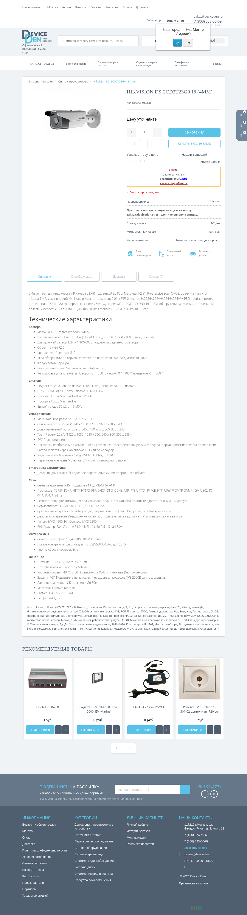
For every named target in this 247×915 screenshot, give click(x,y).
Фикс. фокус (105, 611)
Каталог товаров (42, 63)
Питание (132, 611)
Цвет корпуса (73, 616)
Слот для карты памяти (72, 629)
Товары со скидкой (35, 895)
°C (122, 620)
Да (201, 607)
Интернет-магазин (40, 81)
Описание (44, 276)
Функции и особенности (198, 624)
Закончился (40, 730)
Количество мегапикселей (43, 620)
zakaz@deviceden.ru (208, 16)
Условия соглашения (37, 857)
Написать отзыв (209, 162)
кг (100, 616)
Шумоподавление (100, 629)
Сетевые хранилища (89, 854)
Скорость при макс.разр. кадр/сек (155, 607)
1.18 (105, 616)
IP (28, 624)
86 (180, 624)
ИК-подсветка (190, 607)
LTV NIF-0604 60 (47, 707)
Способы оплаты (81, 276)
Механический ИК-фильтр (43, 616)
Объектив (90, 611)
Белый (88, 616)
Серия (179, 616)
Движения (192, 629)
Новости (111, 7)
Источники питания (88, 835)
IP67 (150, 624)
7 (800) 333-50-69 (208, 21)
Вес (95, 616)
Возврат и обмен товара (39, 824)
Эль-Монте (177, 21)
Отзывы (126, 7)
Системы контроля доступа (108, 64)
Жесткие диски (85, 867)
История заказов (138, 831)
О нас (26, 837)
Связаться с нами (34, 863)
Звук (182, 611)
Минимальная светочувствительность (51, 611)
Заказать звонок (195, 848)
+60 (184, 620)
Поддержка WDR (122, 629)
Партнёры (29, 889)
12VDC (143, 611)
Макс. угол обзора (166, 624)
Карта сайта (30, 876)
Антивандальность (160, 611)
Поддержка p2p (47, 629)
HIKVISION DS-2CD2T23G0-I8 (201, 616)
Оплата (67, 7)
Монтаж (52, 7)
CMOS (214, 611)
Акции (97, 7)
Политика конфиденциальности (44, 850)
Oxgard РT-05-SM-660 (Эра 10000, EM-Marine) (98, 709)
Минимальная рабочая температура (96, 620)
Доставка (82, 7)
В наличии (95, 607)
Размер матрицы (113, 607)
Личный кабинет (138, 824)
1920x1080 (118, 624)
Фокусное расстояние (147, 616)
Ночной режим (118, 616)
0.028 (79, 611)
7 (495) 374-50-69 (196, 835)
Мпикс (65, 620)
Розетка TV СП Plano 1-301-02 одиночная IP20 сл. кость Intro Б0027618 (199, 709)
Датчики (179, 629)
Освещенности (209, 629)
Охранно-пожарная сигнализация (146, 64)
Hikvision (39, 607)
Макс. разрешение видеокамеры (89, 624)
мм (164, 616)
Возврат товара (33, 870)
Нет (176, 611)
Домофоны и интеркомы (182, 64)
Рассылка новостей (140, 844)
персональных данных (127, 799)
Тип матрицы (201, 611)
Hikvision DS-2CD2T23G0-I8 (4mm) (66, 607)
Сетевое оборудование (91, 848)
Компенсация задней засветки (153, 629)
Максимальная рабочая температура (153, 620)
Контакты (142, 7)
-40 (127, 620)
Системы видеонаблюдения (94, 860)
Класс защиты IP (136, 624)
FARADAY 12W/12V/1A (148, 707)
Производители (33, 882)
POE (116, 611)
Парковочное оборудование (94, 841)
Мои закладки (136, 837)
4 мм (171, 616)
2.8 (130, 607)
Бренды (217, 63)
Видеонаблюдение (76, 63)
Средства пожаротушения (93, 880)
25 (178, 607)
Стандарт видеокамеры (203, 620)
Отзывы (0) (156, 276)
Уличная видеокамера (44, 624)
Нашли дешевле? (194, 154)
